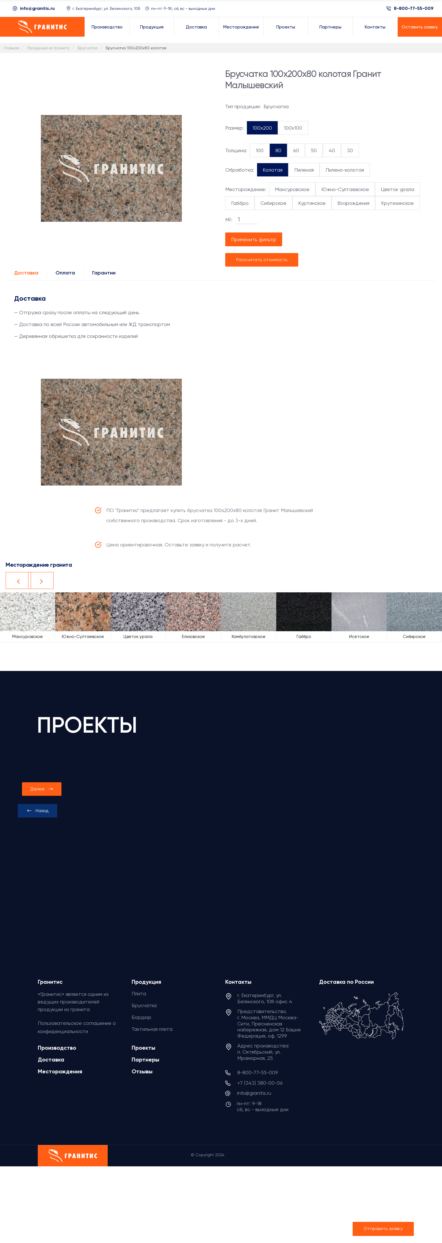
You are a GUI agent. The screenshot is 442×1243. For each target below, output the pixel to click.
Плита (139, 993)
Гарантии (104, 273)
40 (332, 150)
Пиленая (304, 170)
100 (260, 150)
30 (350, 150)
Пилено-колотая (345, 170)
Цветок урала (397, 189)
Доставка (26, 273)
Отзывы (142, 1071)
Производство (57, 1047)
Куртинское (312, 203)
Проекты (143, 1047)
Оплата (65, 273)
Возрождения (353, 203)
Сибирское (273, 203)
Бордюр (141, 1017)
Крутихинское (397, 203)
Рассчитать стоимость (261, 259)
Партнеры (145, 1059)
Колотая (272, 170)
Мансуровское (292, 189)
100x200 (262, 128)
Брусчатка (144, 1005)
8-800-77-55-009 (414, 8)
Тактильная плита (152, 1029)
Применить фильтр (253, 239)
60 (296, 150)
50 (314, 150)
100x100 (293, 128)
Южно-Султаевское (345, 189)
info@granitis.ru (37, 8)
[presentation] (37, 810)
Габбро (240, 203)
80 (278, 150)
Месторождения (60, 1071)
